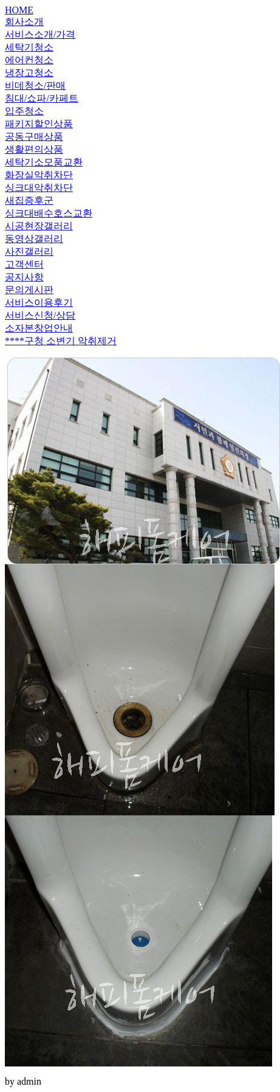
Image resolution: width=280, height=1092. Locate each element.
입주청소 (24, 111)
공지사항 (24, 277)
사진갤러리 (29, 251)
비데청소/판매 (35, 85)
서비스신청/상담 (40, 315)
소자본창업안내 (39, 328)
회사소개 (24, 21)
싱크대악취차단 (39, 187)
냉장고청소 (29, 72)
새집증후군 (29, 200)
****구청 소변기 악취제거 (61, 341)
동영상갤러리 (34, 238)
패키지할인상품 (39, 124)
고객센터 (24, 264)
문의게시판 (29, 290)
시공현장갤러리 (39, 226)
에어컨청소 (29, 60)
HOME (19, 10)
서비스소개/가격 (40, 34)
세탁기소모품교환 (44, 162)
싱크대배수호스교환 (48, 213)
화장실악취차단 (39, 175)
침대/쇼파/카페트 (41, 98)
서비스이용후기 (39, 302)
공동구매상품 (34, 136)
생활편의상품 (34, 149)
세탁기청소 (29, 47)
